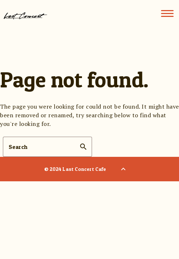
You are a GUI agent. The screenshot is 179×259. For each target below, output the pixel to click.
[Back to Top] (123, 169)
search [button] (83, 146)
